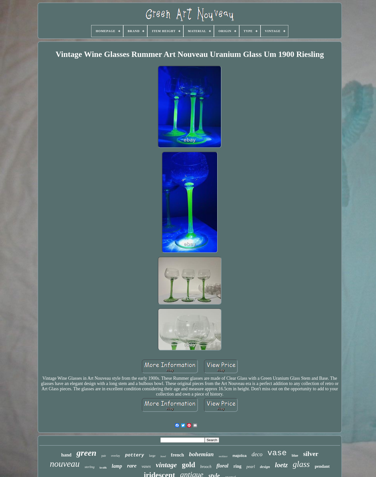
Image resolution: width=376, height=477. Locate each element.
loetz (281, 465)
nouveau (65, 464)
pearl (250, 466)
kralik (103, 467)
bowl (163, 456)
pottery (134, 455)
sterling (90, 467)
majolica (239, 456)
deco (257, 454)
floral (222, 466)
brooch (205, 466)
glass (301, 464)
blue (295, 455)
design (265, 467)
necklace (223, 456)
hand (66, 454)
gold (188, 465)
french (177, 454)
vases (146, 466)
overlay (115, 455)
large (152, 455)
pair (103, 455)
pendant (322, 466)
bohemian (201, 454)
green (86, 452)
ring (237, 466)
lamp (117, 466)
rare (132, 465)
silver (310, 453)
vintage (166, 465)
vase (277, 453)
